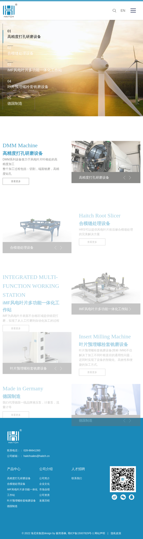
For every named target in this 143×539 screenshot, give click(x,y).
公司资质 (44, 494)
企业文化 (44, 483)
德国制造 (12, 506)
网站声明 (100, 533)
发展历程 (44, 500)
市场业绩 (44, 489)
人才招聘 (78, 469)
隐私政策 (116, 533)
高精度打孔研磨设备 (19, 478)
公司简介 (44, 478)
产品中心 (13, 469)
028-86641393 (31, 450)
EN (123, 10)
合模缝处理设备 (16, 483)
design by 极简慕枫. (55, 533)
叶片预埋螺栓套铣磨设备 (21, 500)
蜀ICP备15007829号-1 (81, 533)
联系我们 (77, 478)
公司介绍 (46, 469)
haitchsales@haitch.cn (36, 455)
